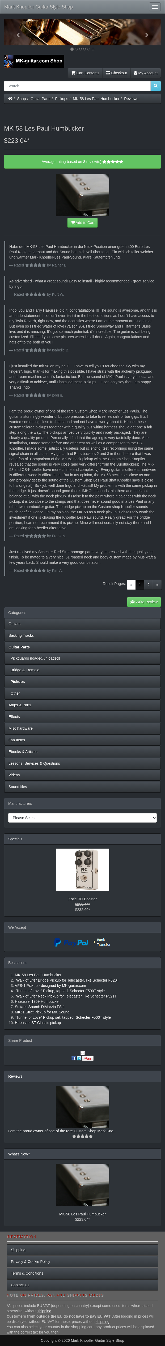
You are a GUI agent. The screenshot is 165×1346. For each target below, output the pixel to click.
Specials (15, 839)
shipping (44, 1311)
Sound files (18, 787)
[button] (16, 32)
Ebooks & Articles (23, 752)
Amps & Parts (20, 705)
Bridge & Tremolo (24, 670)
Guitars (14, 624)
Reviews (131, 99)
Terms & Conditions (27, 1273)
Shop (21, 99)
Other (14, 693)
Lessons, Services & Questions (34, 763)
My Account (146, 73)
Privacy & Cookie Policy (30, 1261)
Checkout (116, 73)
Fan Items (17, 740)
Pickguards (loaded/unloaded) (34, 658)
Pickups (61, 99)
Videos (14, 775)
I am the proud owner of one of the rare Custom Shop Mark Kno (60, 1131)
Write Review (144, 602)
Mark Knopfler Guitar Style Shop (38, 7)
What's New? (19, 1154)
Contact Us (20, 1285)
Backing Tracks (21, 635)
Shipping (18, 1250)
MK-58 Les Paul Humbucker (96, 99)
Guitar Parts (40, 99)
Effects (14, 717)
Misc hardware (21, 728)
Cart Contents (85, 73)
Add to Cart (83, 223)
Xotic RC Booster (82, 899)
